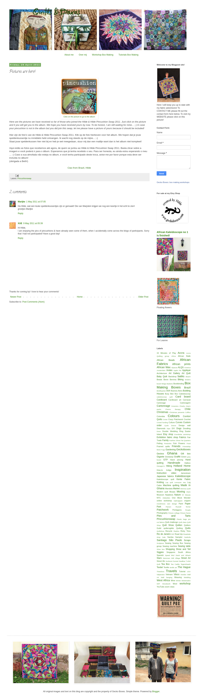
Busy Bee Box (171, 394)
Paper (188, 503)
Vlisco (176, 574)
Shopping (170, 549)
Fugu (163, 450)
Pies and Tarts (174, 515)
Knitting (160, 482)
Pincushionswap (24, 178)
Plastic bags (182, 519)
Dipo (168, 428)
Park (159, 506)
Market (176, 488)
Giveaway (169, 457)
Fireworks (167, 443)
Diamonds (161, 428)
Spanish (160, 555)
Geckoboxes (183, 449)
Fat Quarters (186, 440)
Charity (182, 406)
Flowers (181, 443)
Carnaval (187, 400)
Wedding (187, 577)
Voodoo (183, 575)
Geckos (160, 453)
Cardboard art (174, 400)
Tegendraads (186, 564)
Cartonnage (163, 405)
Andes (169, 370)
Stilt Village (175, 558)
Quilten (178, 525)
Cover (165, 419)
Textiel (160, 567)
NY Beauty (186, 495)
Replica (176, 531)
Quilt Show (168, 525)
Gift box (186, 453)
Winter (178, 581)
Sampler (178, 537)
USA (189, 571)
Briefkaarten (161, 391)
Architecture (162, 373)
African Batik (184, 356)
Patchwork (163, 509)
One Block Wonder (181, 498)
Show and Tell (183, 549)
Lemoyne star (180, 482)
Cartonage (161, 403)
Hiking (169, 466)
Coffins (188, 412)
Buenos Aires (176, 391)
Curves (179, 422)
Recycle (168, 531)
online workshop (164, 501)
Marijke (21, 201)
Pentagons (177, 510)
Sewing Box (177, 543)
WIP (158, 584)
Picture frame (185, 513)
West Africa (163, 580)
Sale (164, 537)
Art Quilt (186, 373)
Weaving (178, 577)
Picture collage (174, 513)
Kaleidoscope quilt (165, 479)
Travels (171, 571)
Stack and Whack (183, 555)
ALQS (181, 367)
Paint (181, 504)
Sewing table (184, 546)
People (188, 510)
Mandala (169, 488)
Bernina (173, 379)
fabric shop (172, 437)
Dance (173, 425)
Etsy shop (168, 434)
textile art (173, 567)
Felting (159, 443)
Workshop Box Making (102, 55)
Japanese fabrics (165, 476)
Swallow (182, 561)
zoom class (169, 587)
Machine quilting (171, 485)
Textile (166, 567)
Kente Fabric (184, 479)
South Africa (184, 552)
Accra (181, 352)
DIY (173, 428)
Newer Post (15, 297)
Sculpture (160, 543)
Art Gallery (174, 373)
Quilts (188, 528)
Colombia (161, 416)
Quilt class (183, 522)
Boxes (176, 387)
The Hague (184, 567)
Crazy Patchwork (175, 419)
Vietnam (169, 574)
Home (80, 297)
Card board (183, 396)
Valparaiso (161, 575)
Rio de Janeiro (164, 534)
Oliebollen (166, 498)
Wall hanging (166, 577)
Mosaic (172, 492)
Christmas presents (176, 412)
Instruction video (166, 473)
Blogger (155, 691)
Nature (177, 495)
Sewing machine (170, 546)
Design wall (185, 425)
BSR (168, 391)
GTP (165, 459)
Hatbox (187, 463)
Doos (159, 431)
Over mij (83, 55)
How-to (160, 470)
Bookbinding (178, 384)
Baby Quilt (162, 376)
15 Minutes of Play (166, 353)
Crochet (187, 419)
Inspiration (183, 469)
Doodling (187, 428)
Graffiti (177, 456)
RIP (172, 534)
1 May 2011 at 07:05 (36, 201)
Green (183, 457)
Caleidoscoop (185, 394)
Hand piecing (176, 460)
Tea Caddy (175, 564)
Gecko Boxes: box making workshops (173, 182)
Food (189, 443)
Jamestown (186, 473)
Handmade (174, 462)
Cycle (166, 425)
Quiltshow (160, 531)
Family (165, 440)
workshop (185, 583)
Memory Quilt (185, 489)
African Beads (166, 360)
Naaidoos (169, 495)
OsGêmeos (161, 504)
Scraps (187, 540)
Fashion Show (174, 440)
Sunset (175, 561)
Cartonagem (185, 403)
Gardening (171, 449)
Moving (181, 491)
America (187, 367)
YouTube (160, 587)
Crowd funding (162, 422)
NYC (159, 498)
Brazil (187, 387)
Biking (181, 379)
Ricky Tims (186, 531)
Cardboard (162, 400)
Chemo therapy (173, 409)
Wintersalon (186, 581)
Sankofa (187, 537)
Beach (188, 377)
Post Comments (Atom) (33, 302)
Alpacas (174, 367)
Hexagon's (161, 466)
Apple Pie (177, 370)
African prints (181, 364)
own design (172, 504)
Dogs (178, 428)
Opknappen (178, 501)
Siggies (160, 552)
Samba (170, 537)
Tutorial (182, 571)
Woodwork (166, 584)
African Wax (163, 367)
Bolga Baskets (167, 384)
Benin (165, 379)
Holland (177, 465)
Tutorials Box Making (129, 55)
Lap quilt (169, 482)
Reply (20, 213)
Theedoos (160, 571)
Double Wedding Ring (172, 431)
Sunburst (169, 561)
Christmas (162, 412)
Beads (159, 379)
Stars (159, 558)
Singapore (170, 552)
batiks (181, 376)
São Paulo (175, 540)
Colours (173, 416)
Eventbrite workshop (182, 434)
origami (187, 501)
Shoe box (161, 549)
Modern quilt (162, 492)
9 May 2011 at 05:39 (33, 223)
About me (69, 55)
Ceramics (175, 406)
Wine (173, 580)
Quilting (179, 528)
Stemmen (166, 558)
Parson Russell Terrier (178, 507)
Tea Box (165, 564)
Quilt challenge (171, 522)
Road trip (179, 534)
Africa (173, 356)
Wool (175, 584)
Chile (188, 409)
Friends (176, 446)
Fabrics (182, 437)
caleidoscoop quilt (165, 397)
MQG (188, 492)
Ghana (172, 453)
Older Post (143, 297)
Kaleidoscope (183, 476)
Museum (160, 495)
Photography (162, 513)
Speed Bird (169, 555)
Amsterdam (161, 370)
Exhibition (161, 437)
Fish (175, 443)
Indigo (168, 470)
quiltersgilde (169, 528)
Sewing (168, 543)
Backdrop (172, 376)
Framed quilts (163, 446)
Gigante (160, 456)
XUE (20, 223)
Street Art (186, 558)
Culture (172, 422)
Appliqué (186, 370)
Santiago (162, 540)
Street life (161, 561)
